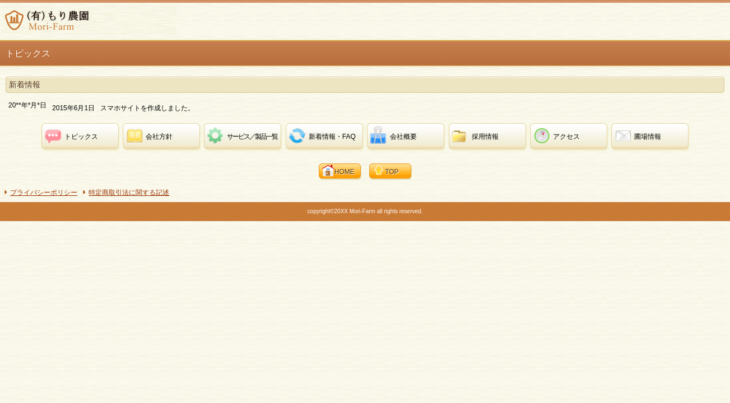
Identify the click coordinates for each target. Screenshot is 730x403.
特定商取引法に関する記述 (129, 192)
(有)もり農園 (89, 20)
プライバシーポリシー (43, 192)
